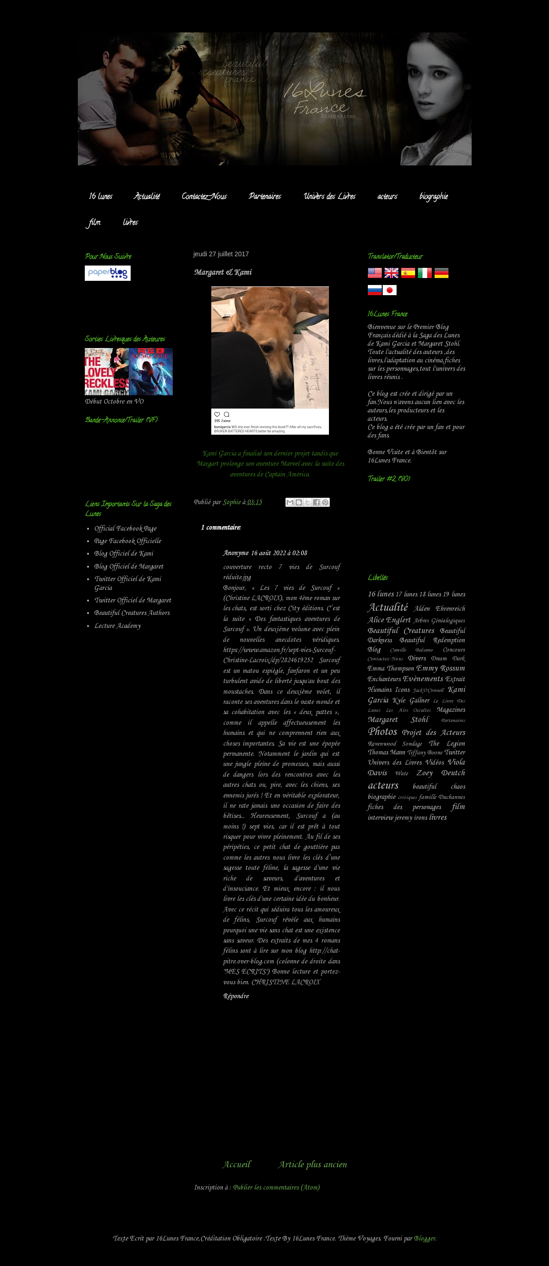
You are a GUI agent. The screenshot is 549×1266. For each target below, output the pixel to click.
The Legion (447, 744)
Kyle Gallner (410, 700)
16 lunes (100, 197)
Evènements (422, 679)
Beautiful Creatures (400, 631)
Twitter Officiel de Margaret (132, 600)
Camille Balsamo (411, 650)
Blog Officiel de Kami (123, 554)
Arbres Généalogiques (439, 620)
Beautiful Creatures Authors (131, 613)
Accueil (235, 1165)
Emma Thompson (390, 669)
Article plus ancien (312, 1165)
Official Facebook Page (125, 529)
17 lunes (406, 594)
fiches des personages (404, 807)
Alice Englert (389, 620)
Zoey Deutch (440, 773)
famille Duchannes (442, 797)
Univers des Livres (329, 197)
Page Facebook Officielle (127, 541)
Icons (402, 690)
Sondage (412, 744)
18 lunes (430, 594)
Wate (401, 773)
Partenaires (265, 197)
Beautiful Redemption (432, 640)
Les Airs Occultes (407, 710)
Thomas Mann (386, 752)
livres (130, 223)
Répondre (235, 996)
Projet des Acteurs (433, 733)
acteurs (387, 197)
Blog (373, 650)
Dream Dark (447, 658)
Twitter (454, 752)
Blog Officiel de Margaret (128, 567)
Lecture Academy (117, 626)
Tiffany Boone (424, 752)
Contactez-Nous (204, 197)
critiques (407, 797)
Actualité (146, 197)
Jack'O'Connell (428, 690)
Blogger (424, 1238)
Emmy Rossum (440, 668)
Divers (416, 658)
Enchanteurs (383, 679)
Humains (379, 690)
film (95, 223)
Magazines (450, 710)
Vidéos (434, 763)
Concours (453, 649)
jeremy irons (411, 818)
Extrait (455, 679)
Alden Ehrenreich (439, 609)
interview (380, 818)
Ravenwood (381, 744)
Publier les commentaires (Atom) (276, 1188)
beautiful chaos (438, 787)
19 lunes (453, 594)
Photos (381, 732)
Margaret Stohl (397, 720)
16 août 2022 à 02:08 (279, 553)
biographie (433, 197)
